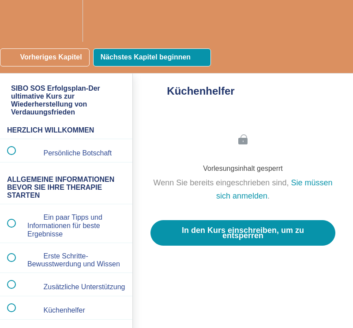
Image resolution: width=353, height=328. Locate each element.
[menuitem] (66, 21)
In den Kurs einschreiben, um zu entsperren (243, 233)
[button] (16, 21)
